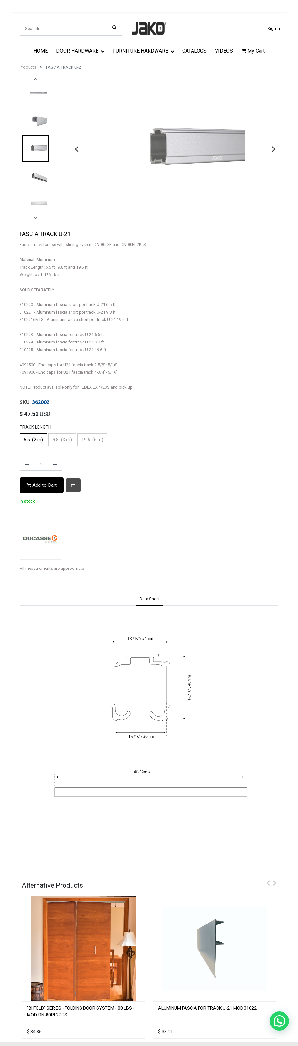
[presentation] (76, 148)
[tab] (149, 599)
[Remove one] (27, 465)
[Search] (114, 27)
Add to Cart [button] (42, 485)
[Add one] (55, 465)
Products (28, 67)
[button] (73, 485)
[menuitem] (41, 50)
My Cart (253, 51)
